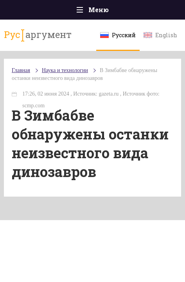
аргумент (38, 35)
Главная (21, 70)
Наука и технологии (65, 70)
